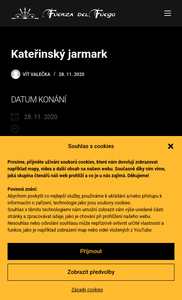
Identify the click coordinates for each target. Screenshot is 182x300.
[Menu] (167, 13)
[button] (170, 146)
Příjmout (91, 251)
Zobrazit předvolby (91, 272)
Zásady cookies (87, 289)
